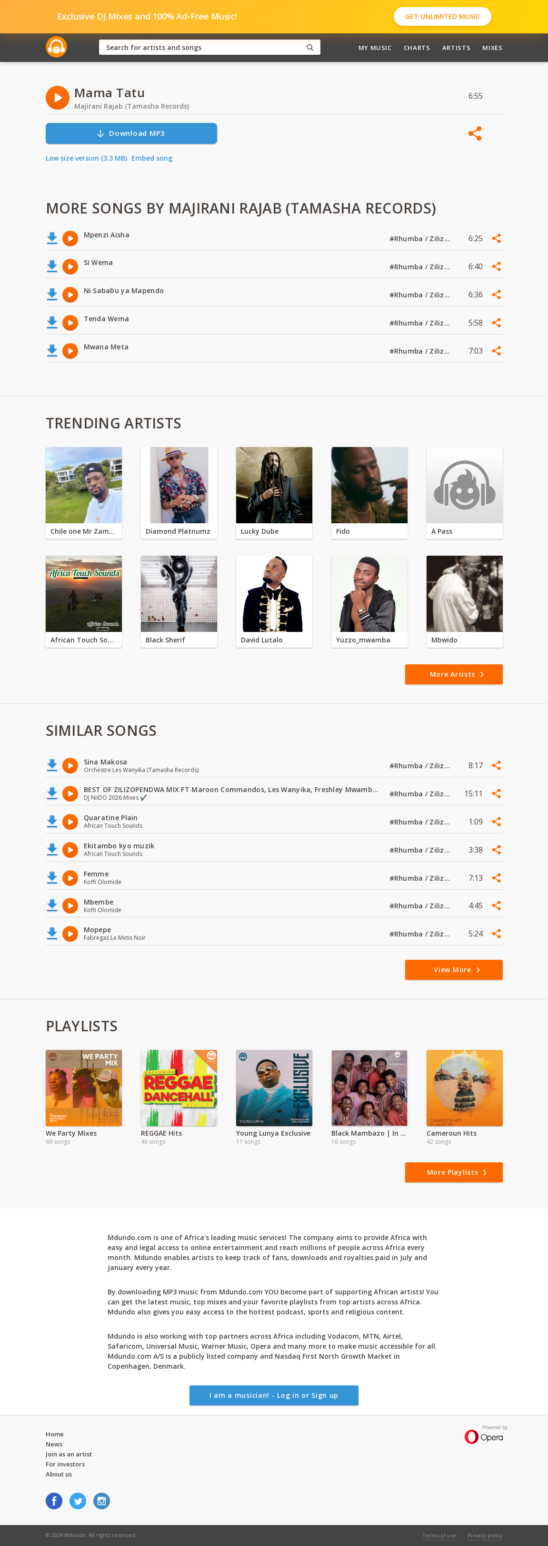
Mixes (492, 47)
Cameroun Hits (452, 1133)
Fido (343, 531)
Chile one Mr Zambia (83, 531)
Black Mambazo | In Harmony (369, 1133)
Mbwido (444, 639)
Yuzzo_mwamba (363, 639)
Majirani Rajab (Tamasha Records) (131, 106)
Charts (417, 47)
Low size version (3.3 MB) (86, 158)
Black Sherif (165, 639)
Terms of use (439, 1535)
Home (55, 1434)
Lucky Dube (260, 531)
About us (59, 1474)
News (54, 1444)
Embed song (151, 158)
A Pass (441, 531)
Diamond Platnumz (178, 531)
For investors (65, 1464)
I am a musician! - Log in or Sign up (274, 1395)
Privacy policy (485, 1535)
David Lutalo (262, 639)
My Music (375, 47)
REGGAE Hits (161, 1133)
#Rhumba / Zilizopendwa (420, 238)
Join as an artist (69, 1454)
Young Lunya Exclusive (273, 1133)
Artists (456, 47)
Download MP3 (130, 133)
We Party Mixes (71, 1133)
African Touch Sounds (83, 639)
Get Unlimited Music (442, 16)
